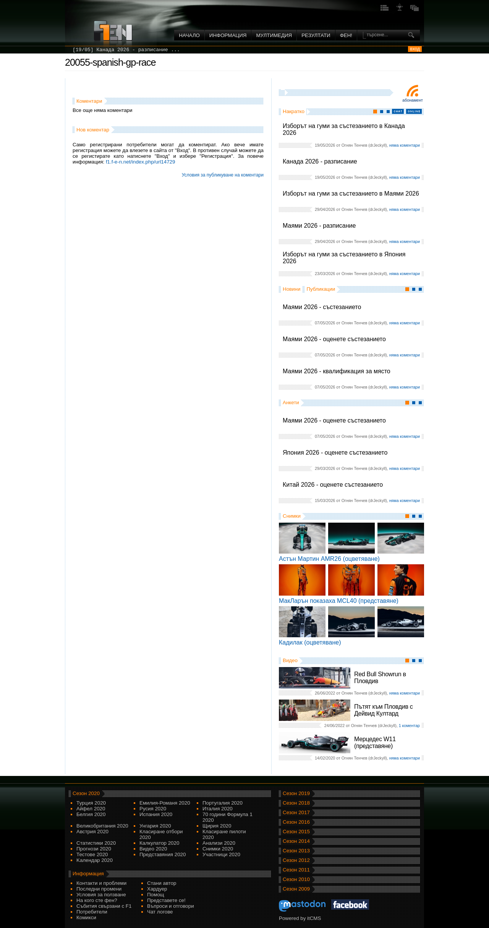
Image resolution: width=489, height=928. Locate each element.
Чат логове (160, 912)
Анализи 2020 (218, 843)
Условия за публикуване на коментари (223, 175)
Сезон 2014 (296, 841)
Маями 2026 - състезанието (322, 307)
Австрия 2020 (92, 831)
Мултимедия (274, 35)
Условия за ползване (101, 894)
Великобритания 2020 (102, 826)
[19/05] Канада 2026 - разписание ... (126, 50)
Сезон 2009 (296, 889)
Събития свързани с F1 (103, 906)
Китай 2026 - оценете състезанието (333, 484)
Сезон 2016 (296, 822)
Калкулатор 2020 (159, 843)
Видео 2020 (153, 849)
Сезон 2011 (296, 870)
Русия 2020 (152, 808)
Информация (228, 35)
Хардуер (157, 889)
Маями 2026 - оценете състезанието (334, 339)
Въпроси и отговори (170, 906)
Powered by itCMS (300, 918)
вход (415, 49)
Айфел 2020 (90, 808)
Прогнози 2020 (93, 849)
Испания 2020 (155, 814)
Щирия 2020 (216, 826)
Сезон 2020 (86, 793)
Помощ (155, 894)
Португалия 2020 (222, 803)
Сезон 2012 (296, 860)
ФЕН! (346, 35)
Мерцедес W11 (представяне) (375, 742)
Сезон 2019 (296, 793)
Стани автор (161, 883)
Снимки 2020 (217, 849)
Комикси (86, 917)
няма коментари (404, 145)
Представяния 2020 (162, 854)
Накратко (293, 111)
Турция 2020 (91, 803)
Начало (189, 35)
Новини (291, 289)
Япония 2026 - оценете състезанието (335, 452)
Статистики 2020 (96, 843)
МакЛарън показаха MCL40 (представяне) (338, 601)
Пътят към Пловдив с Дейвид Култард (383, 710)
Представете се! (166, 900)
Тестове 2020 (92, 854)
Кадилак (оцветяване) (310, 642)
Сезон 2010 (296, 879)
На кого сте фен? (96, 900)
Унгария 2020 (155, 826)
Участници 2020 (221, 854)
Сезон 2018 (296, 803)
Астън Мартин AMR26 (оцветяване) (329, 559)
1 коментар (409, 725)
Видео (290, 660)
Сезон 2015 (296, 831)
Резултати (315, 35)
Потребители (91, 912)
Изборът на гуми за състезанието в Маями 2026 (351, 193)
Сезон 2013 (296, 851)
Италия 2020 (217, 808)
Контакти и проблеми (101, 883)
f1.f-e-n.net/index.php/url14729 (140, 162)
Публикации (320, 289)
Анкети (291, 402)
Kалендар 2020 (94, 860)
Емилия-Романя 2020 (164, 803)
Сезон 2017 (296, 812)
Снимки (292, 516)
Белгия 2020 (90, 814)
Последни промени (98, 889)
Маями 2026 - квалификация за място (336, 371)
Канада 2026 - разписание (320, 161)
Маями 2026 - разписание (319, 225)
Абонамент (412, 100)
